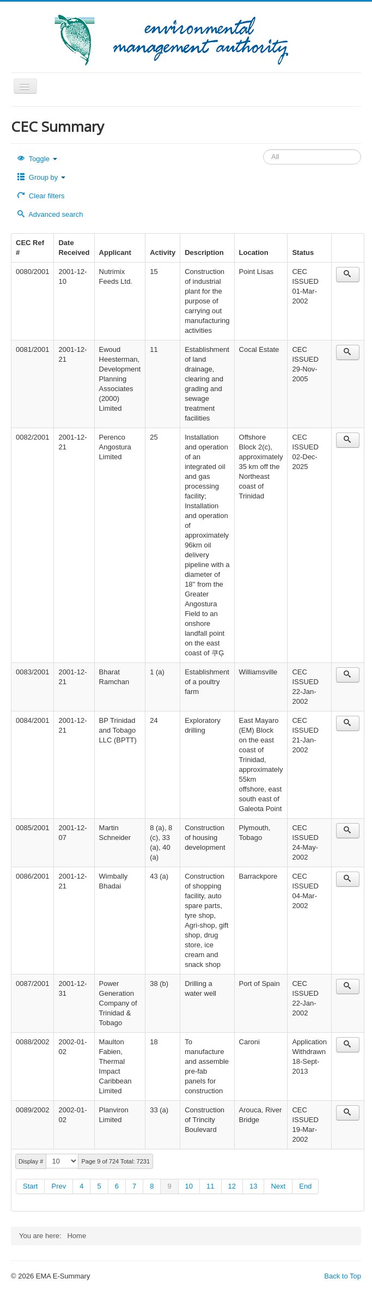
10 (189, 1186)
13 (253, 1186)
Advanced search (50, 214)
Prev (58, 1186)
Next (278, 1186)
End (305, 1186)
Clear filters (41, 196)
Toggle (37, 159)
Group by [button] (41, 177)
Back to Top (342, 1276)
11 (210, 1186)
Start (30, 1186)
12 (232, 1186)
